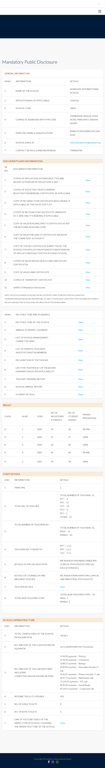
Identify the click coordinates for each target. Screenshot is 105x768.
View (88, 180)
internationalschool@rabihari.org (85, 142)
